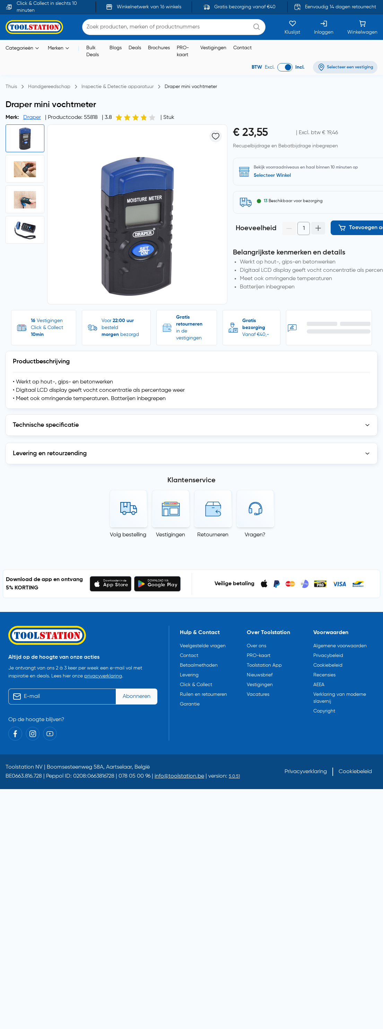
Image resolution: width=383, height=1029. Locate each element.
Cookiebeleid (327, 665)
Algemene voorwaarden (340, 645)
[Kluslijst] (292, 27)
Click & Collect (196, 684)
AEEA (318, 684)
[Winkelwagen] (362, 27)
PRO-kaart (183, 51)
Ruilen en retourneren (203, 694)
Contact (242, 47)
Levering (189, 675)
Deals (135, 47)
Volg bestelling (128, 535)
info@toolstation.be (179, 776)
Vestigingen (213, 47)
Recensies (324, 675)
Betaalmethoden (199, 665)
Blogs (116, 47)
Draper (32, 117)
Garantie (190, 704)
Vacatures (258, 694)
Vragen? (255, 535)
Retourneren (212, 535)
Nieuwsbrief (259, 675)
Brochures (159, 47)
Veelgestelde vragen (203, 645)
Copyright (324, 711)
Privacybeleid (328, 655)
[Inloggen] (323, 27)
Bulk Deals (92, 51)
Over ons (256, 645)
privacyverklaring (103, 676)
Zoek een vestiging (274, 175)
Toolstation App (264, 665)
